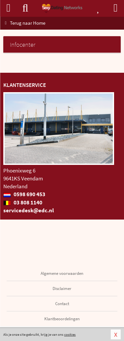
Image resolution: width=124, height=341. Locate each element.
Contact (62, 303)
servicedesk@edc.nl (28, 210)
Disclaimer (62, 288)
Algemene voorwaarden (62, 273)
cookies (70, 334)
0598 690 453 (24, 194)
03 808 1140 (22, 202)
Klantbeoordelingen (62, 319)
